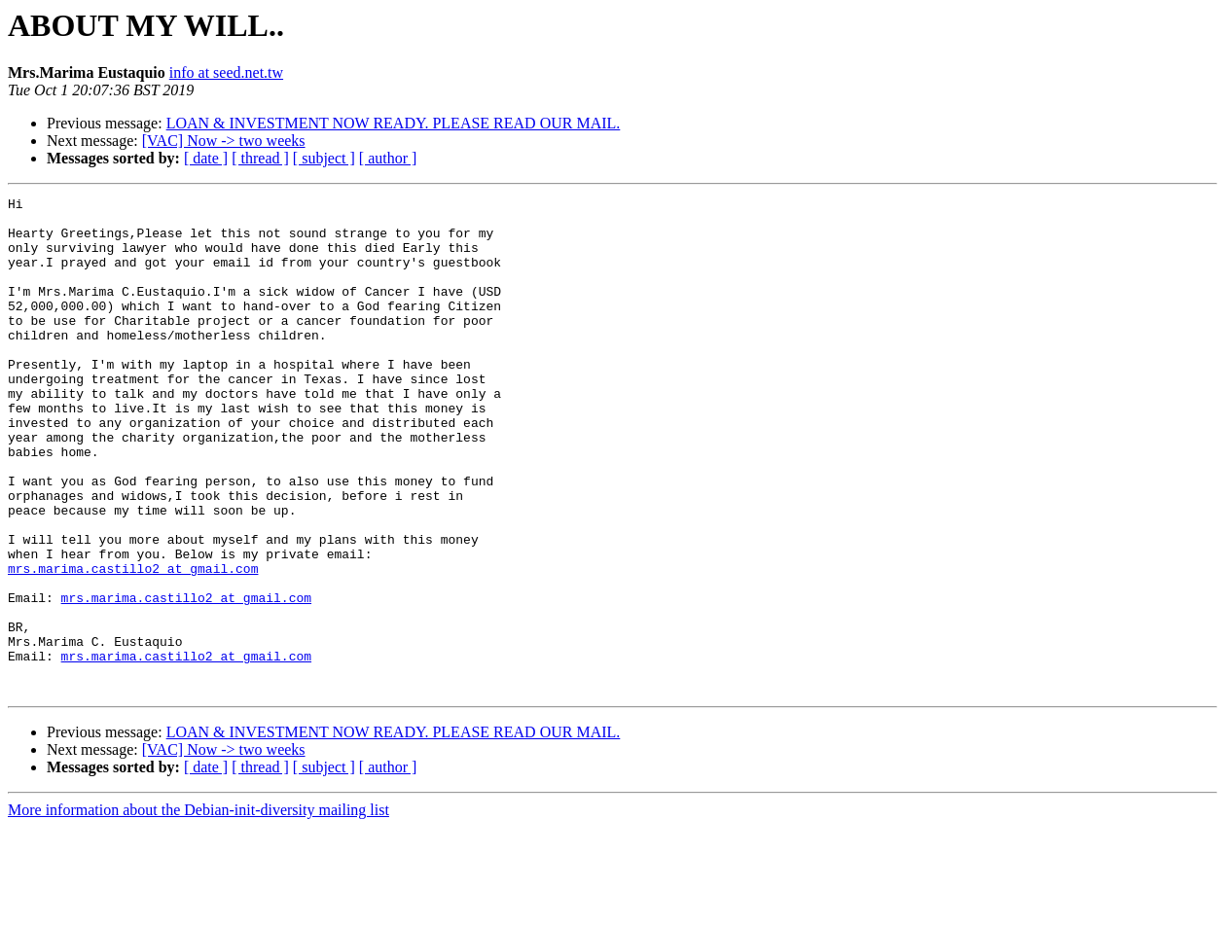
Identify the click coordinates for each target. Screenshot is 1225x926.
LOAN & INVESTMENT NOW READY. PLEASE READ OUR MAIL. (393, 123)
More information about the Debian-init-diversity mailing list (198, 909)
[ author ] (388, 158)
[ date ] (206, 158)
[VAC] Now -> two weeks (224, 140)
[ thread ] (260, 158)
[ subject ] (324, 158)
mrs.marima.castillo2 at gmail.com (133, 644)
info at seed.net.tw (226, 72)
